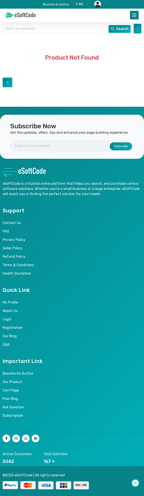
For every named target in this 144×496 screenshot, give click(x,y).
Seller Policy (12, 248)
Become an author (18, 373)
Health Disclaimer (17, 273)
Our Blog (10, 336)
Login (7, 319)
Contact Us (12, 223)
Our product (12, 382)
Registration (13, 328)
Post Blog (10, 399)
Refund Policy (14, 256)
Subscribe (121, 146)
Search (119, 29)
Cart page (11, 390)
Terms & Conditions (18, 265)
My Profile (10, 302)
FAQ (6, 231)
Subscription (13, 415)
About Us (10, 311)
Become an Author (56, 4)
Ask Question (13, 407)
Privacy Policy (14, 240)
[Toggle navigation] (134, 15)
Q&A (6, 344)
